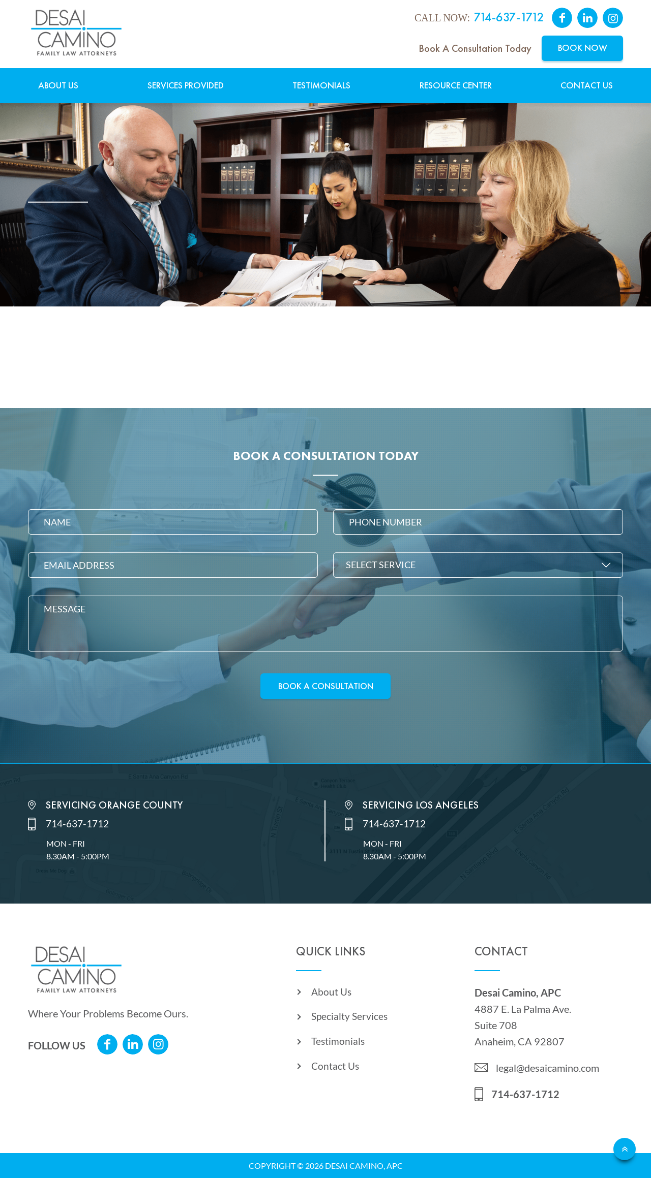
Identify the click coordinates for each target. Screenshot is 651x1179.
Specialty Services (350, 1020)
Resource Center (456, 85)
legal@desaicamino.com (547, 1069)
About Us (58, 85)
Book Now (582, 48)
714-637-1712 (509, 17)
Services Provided (185, 85)
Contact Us (586, 85)
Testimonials (321, 85)
